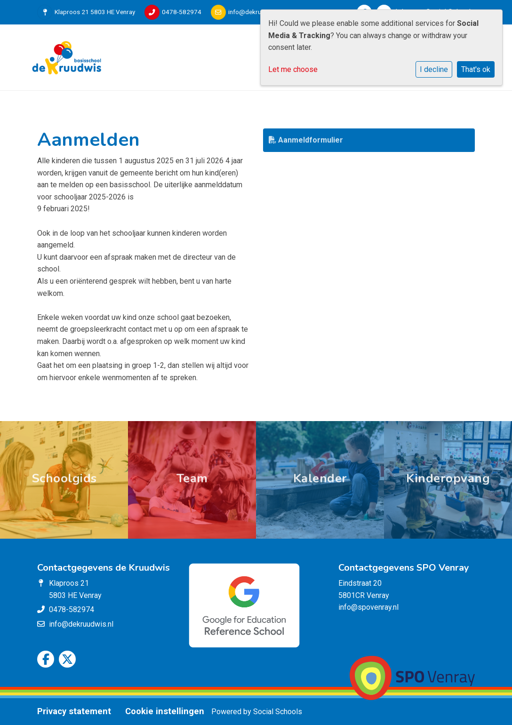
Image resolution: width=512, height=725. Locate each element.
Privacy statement (74, 711)
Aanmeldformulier (306, 139)
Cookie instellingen (164, 711)
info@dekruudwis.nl (256, 12)
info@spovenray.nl (368, 607)
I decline (434, 69)
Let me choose (293, 69)
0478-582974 (181, 12)
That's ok (475, 69)
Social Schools (277, 711)
